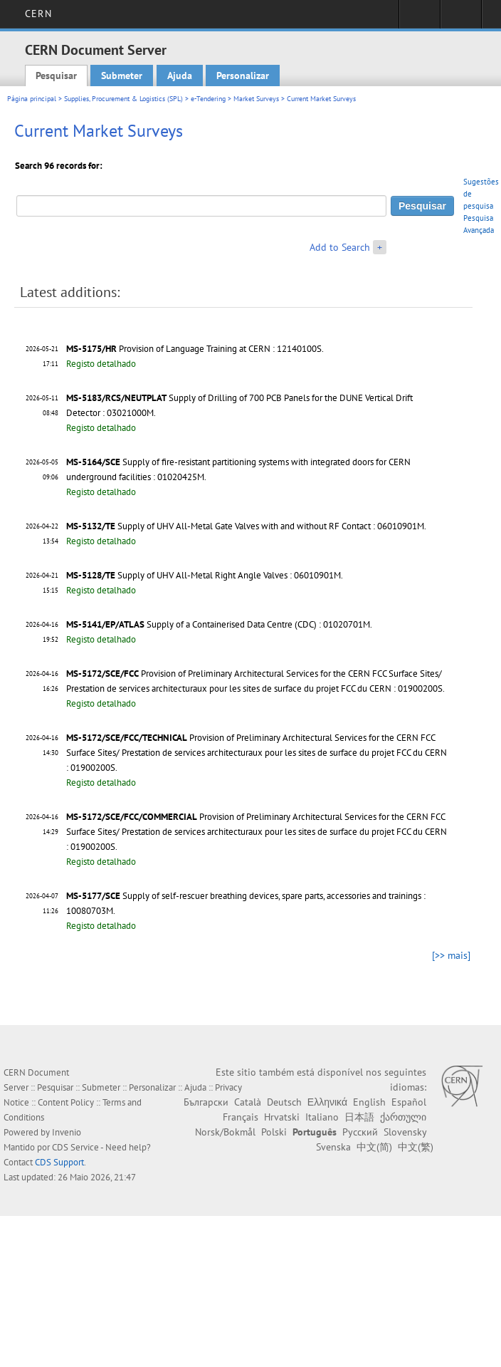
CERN (38, 13)
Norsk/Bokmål (225, 1132)
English (369, 1102)
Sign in (419, 18)
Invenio (66, 1132)
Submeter (121, 75)
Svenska (333, 1146)
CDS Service (75, 1147)
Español (408, 1102)
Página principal (31, 98)
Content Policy (66, 1102)
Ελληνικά (327, 1102)
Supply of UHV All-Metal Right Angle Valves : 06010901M (229, 575)
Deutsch (284, 1102)
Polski (274, 1132)
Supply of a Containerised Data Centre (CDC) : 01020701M (258, 624)
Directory (461, 18)
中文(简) (374, 1146)
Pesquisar (56, 75)
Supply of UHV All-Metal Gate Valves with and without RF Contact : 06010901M (270, 526)
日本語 (359, 1117)
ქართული (403, 1117)
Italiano (322, 1117)
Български (206, 1102)
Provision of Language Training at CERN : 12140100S (220, 349)
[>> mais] (451, 955)
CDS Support (59, 1162)
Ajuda (179, 75)
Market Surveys (256, 98)
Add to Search (340, 247)
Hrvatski (282, 1117)
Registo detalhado (101, 364)
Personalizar (242, 75)
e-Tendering (208, 98)
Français (240, 1117)
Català (247, 1102)
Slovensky (405, 1132)
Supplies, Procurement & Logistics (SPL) (123, 98)
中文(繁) (415, 1146)
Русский (360, 1132)
